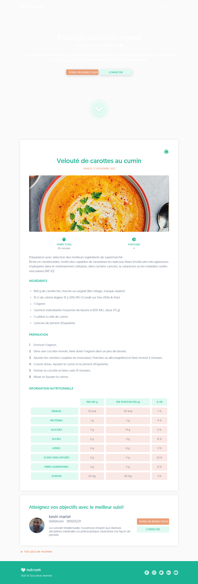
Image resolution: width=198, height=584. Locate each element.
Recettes (167, 6)
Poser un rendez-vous (83, 72)
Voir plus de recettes (36, 551)
